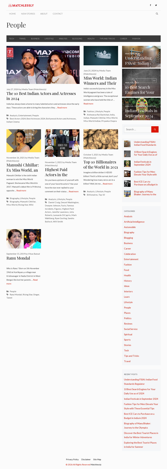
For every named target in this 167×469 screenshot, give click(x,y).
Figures (57, 208)
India (112, 114)
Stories (127, 345)
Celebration (130, 254)
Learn (127, 296)
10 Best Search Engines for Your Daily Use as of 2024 (145, 155)
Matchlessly (96, 464)
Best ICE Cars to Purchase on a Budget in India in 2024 (146, 184)
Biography (14, 198)
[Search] (155, 129)
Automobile (130, 227)
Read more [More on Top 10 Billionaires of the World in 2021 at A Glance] (107, 183)
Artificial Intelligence (134, 221)
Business (35, 38)
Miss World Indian (92, 121)
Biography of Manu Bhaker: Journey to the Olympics (145, 194)
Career (123, 38)
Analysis (63, 38)
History (128, 280)
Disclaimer (86, 459)
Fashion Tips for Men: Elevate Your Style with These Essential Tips (145, 174)
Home (12, 13)
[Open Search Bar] (157, 13)
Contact (58, 13)
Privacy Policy (72, 459)
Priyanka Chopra (109, 121)
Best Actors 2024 (18, 118)
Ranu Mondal (18, 258)
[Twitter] (156, 5)
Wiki (31, 204)
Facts (63, 205)
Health (91, 38)
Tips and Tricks (107, 38)
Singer (36, 294)
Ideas (126, 286)
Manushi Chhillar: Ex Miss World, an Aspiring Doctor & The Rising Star (22, 172)
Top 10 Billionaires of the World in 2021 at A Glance (100, 167)
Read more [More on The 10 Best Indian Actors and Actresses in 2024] (62, 107)
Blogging (77, 38)
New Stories (28, 13)
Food (126, 270)
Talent (9, 297)
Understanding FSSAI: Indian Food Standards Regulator (145, 145)
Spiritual (128, 334)
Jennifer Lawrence (60, 212)
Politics (127, 318)
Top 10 (101, 194)
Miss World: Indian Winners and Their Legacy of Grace (100, 83)
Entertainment (25, 115)
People (35, 115)
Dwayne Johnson (52, 205)
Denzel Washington (70, 202)
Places (127, 312)
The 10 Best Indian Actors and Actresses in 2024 (41, 96)
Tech (11, 38)
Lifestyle (49, 38)
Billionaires (92, 194)
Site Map (97, 459)
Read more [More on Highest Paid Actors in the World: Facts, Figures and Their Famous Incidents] (73, 191)
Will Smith (58, 221)
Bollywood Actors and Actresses (61, 118)
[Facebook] (150, 5)
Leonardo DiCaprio (62, 215)
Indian (86, 117)
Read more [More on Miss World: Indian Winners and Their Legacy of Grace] (88, 103)
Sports (127, 339)
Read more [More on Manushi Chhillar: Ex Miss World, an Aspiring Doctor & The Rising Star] (21, 190)
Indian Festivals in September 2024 (142, 163)
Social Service (130, 329)
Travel (22, 38)
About (43, 13)
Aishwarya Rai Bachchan (98, 114)
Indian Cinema (13, 121)
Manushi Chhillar (98, 117)
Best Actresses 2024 (35, 118)
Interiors (128, 291)
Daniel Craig (54, 202)
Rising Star (23, 204)
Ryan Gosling (61, 218)
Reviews (128, 323)
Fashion (136, 38)
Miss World (111, 117)
